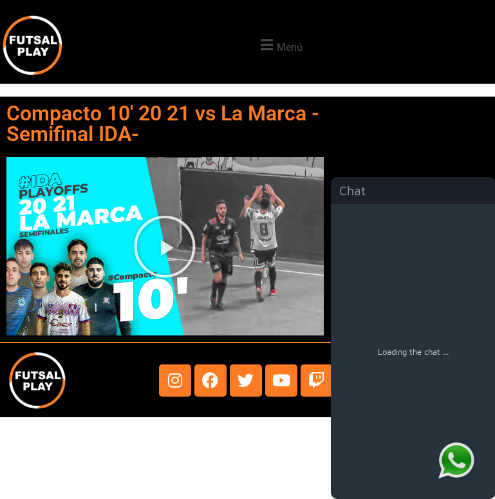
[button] (279, 45)
